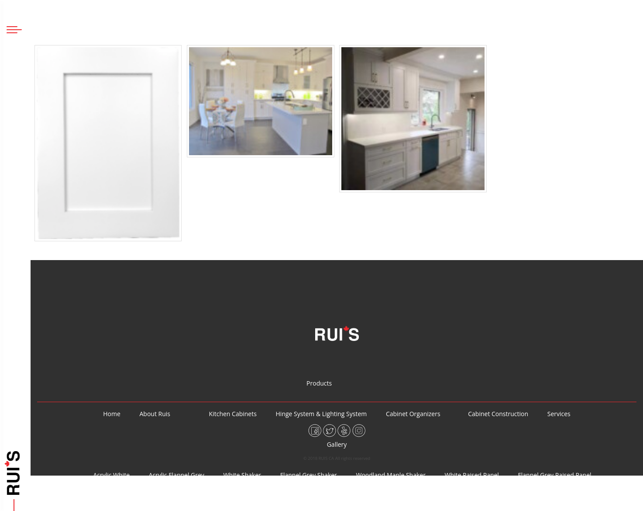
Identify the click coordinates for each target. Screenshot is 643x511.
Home (14, 157)
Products (14, 210)
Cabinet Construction (14, 289)
